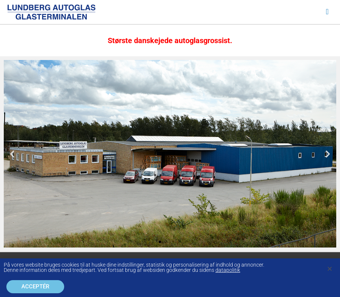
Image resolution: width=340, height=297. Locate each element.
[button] (12, 154)
